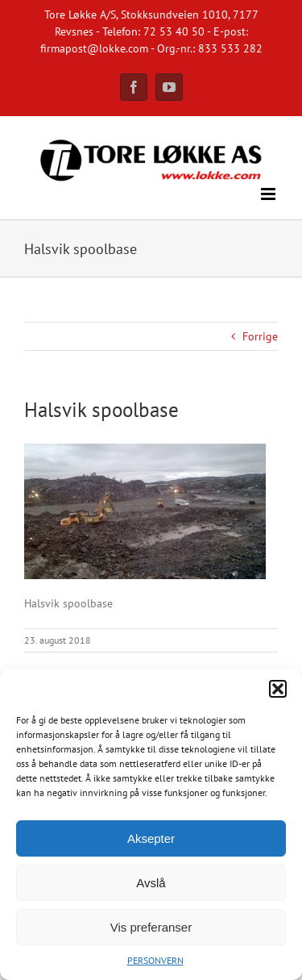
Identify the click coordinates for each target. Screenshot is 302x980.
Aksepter (151, 838)
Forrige (260, 336)
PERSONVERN (155, 960)
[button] (278, 689)
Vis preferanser (151, 927)
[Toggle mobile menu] (269, 194)
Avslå (150, 883)
